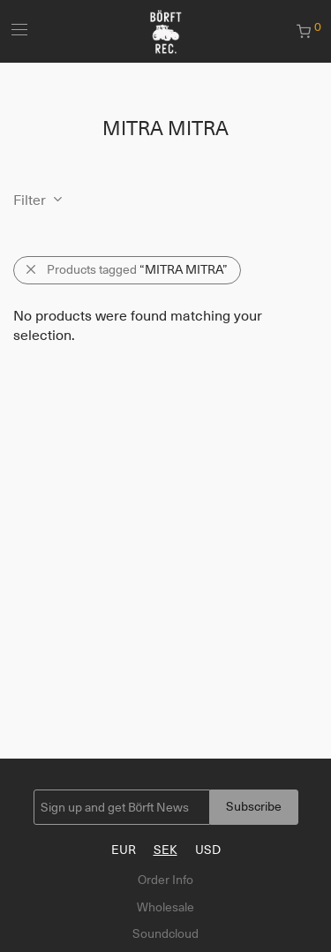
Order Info (165, 880)
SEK (165, 849)
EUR (123, 849)
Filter (29, 200)
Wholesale (165, 907)
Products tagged (137, 269)
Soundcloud (165, 933)
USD (208, 849)
